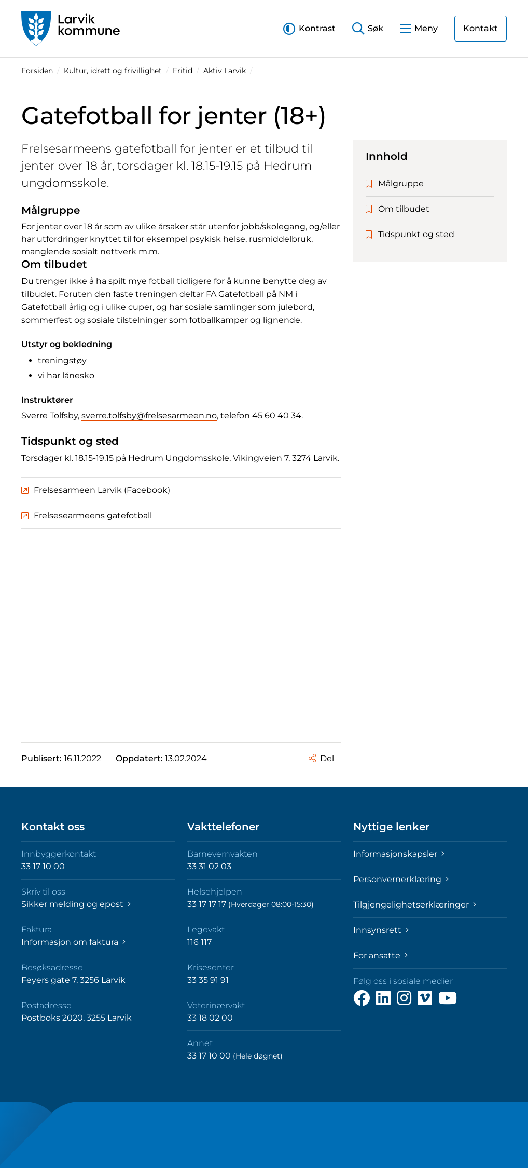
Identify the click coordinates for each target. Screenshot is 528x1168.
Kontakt (480, 28)
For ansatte (380, 955)
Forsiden (37, 70)
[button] (309, 28)
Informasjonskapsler (398, 854)
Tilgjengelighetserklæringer (414, 905)
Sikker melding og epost (76, 904)
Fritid (182, 70)
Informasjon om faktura (73, 942)
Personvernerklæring (401, 879)
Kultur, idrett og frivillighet (113, 70)
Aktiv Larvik (224, 70)
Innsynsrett (381, 930)
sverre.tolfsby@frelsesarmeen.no (149, 415)
